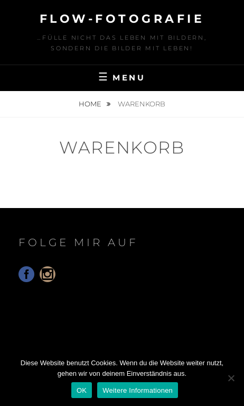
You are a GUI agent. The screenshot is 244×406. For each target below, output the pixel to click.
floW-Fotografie (122, 19)
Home (91, 104)
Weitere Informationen (137, 390)
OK (82, 390)
